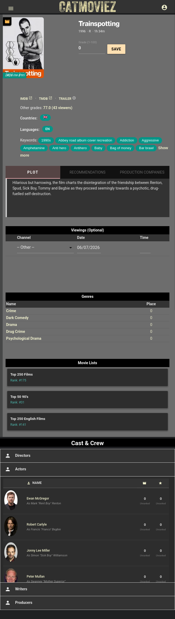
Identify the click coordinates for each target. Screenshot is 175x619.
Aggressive (150, 140)
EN (47, 129)
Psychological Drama (23, 338)
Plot (33, 172)
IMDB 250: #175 (14, 75)
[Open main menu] (11, 8)
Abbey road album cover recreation (85, 140)
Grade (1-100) (88, 42)
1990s (46, 140)
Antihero (80, 148)
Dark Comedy (17, 318)
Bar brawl (146, 148)
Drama (11, 325)
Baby (99, 148)
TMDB (45, 99)
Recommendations (87, 172)
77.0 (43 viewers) (57, 108)
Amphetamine (34, 148)
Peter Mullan (36, 576)
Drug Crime (15, 331)
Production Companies (142, 172)
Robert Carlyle (37, 524)
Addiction (127, 140)
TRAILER (67, 99)
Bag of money (120, 148)
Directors (17, 456)
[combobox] (45, 247)
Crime (11, 311)
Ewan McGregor (38, 498)
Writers (15, 589)
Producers (18, 603)
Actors (15, 469)
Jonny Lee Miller (38, 550)
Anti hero (59, 148)
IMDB (26, 99)
